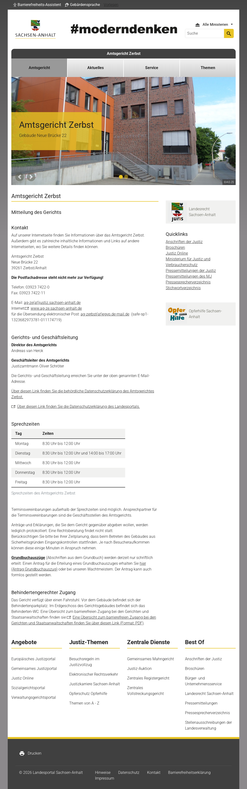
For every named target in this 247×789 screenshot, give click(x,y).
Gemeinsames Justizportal (34, 668)
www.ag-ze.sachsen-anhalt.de (56, 308)
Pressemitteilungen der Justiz (191, 270)
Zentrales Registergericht (148, 678)
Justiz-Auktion (139, 668)
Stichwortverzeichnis (183, 288)
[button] (37, 5)
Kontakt (153, 772)
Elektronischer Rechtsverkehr (93, 674)
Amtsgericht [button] (39, 67)
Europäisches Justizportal (33, 659)
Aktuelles (95, 67)
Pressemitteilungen (201, 703)
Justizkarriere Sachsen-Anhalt (94, 684)
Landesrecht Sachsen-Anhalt (209, 693)
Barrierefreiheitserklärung (189, 772)
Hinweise (102, 772)
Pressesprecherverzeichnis (188, 282)
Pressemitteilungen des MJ (189, 276)
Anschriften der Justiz (184, 241)
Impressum (104, 778)
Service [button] (151, 67)
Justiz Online (177, 253)
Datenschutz (128, 772)
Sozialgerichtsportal (28, 688)
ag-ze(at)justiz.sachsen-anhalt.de (52, 302)
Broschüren (175, 247)
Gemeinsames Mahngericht (150, 659)
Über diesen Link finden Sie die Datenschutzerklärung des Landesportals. (78, 406)
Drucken (30, 753)
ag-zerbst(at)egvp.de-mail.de (105, 314)
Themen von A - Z (84, 703)
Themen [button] (208, 67)
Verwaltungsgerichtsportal (33, 697)
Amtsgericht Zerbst (123, 53)
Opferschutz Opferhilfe (88, 693)
